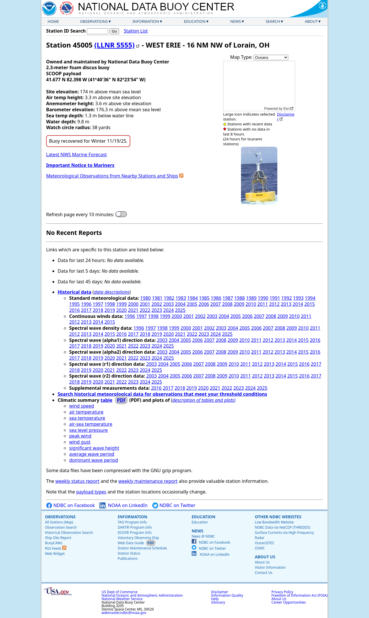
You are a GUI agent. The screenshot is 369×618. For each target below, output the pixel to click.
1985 (204, 298)
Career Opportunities (289, 602)
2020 (121, 310)
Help (215, 598)
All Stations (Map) (59, 522)
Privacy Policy (282, 591)
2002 (156, 304)
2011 (262, 304)
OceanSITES (264, 542)
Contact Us (263, 572)
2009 (239, 304)
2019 (109, 310)
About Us (265, 556)
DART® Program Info (135, 527)
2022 (145, 310)
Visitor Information (270, 567)
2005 (192, 304)
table (106, 400)
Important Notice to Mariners (80, 165)
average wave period (91, 454)
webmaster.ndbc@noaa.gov (123, 612)
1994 (310, 298)
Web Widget (55, 553)
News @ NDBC (203, 536)
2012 (274, 304)
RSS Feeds (55, 548)
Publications (128, 558)
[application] (259, 86)
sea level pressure (88, 430)
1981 (157, 298)
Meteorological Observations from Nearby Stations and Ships (112, 176)
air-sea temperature (90, 424)
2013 (286, 304)
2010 (251, 304)
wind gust (80, 442)
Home (53, 21)
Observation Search (61, 527)
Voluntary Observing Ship (138, 537)
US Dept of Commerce (119, 591)
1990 (263, 298)
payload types (91, 492)
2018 (98, 310)
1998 (109, 304)
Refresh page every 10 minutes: (80, 215)
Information (146, 21)
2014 (298, 304)
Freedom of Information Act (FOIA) (299, 595)
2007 (215, 304)
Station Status (129, 553)
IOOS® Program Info (135, 532)
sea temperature (87, 418)
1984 (192, 298)
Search (273, 21)
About (311, 21)
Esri (286, 109)
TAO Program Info (132, 522)
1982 (169, 298)
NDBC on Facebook (70, 505)
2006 (204, 304)
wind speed (81, 406)
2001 (145, 304)
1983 (181, 298)
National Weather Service (121, 598)
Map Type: (242, 57)
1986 (216, 298)
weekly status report (77, 481)
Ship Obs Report (58, 537)
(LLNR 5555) (114, 45)
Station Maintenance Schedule (142, 548)
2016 (74, 310)
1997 (98, 304)
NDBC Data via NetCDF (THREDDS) (282, 527)
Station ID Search (66, 31)
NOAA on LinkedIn (123, 505)
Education (195, 21)
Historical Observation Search (69, 532)
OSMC (260, 548)
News (235, 21)
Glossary (218, 602)
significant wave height (94, 448)
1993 (298, 298)
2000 (133, 304)
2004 (180, 304)
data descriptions (111, 292)
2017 (86, 310)
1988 (239, 298)
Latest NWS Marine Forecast (76, 154)
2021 (133, 310)
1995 (74, 304)
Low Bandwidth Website (274, 522)
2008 (227, 304)
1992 (286, 298)
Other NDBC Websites (278, 516)
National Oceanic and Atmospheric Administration (142, 595)
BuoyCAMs (53, 542)
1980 (145, 298)
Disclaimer (285, 117)
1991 (275, 298)
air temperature (86, 412)
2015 (309, 304)
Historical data (74, 292)
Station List (136, 31)
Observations (94, 21)
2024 (168, 310)
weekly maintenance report (148, 481)
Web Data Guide (131, 542)
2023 (156, 310)
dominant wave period (93, 460)
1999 (121, 304)
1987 (228, 298)
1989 (251, 298)
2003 (168, 304)
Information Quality (227, 595)
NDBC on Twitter (173, 505)
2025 (180, 310)
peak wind (80, 436)
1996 (86, 304)
